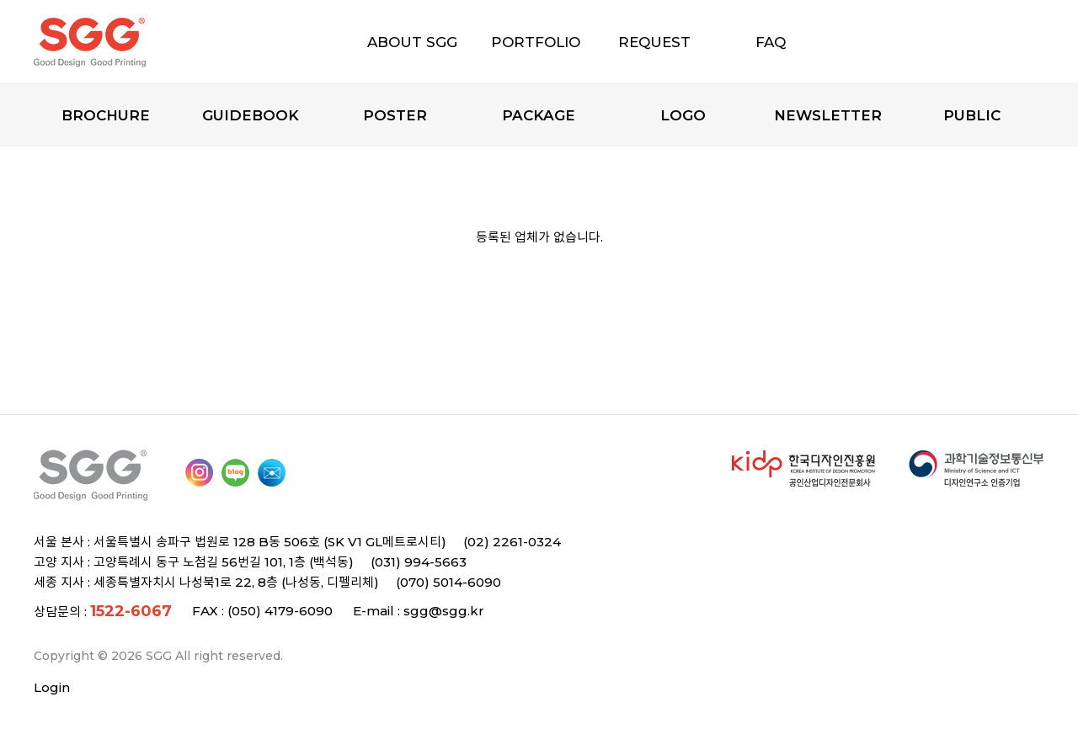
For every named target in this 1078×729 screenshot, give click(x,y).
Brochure (105, 115)
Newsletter (828, 115)
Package (538, 115)
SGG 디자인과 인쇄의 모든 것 (119, 42)
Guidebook (250, 115)
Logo (683, 115)
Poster (395, 115)
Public (972, 115)
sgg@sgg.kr (443, 611)
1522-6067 (131, 611)
